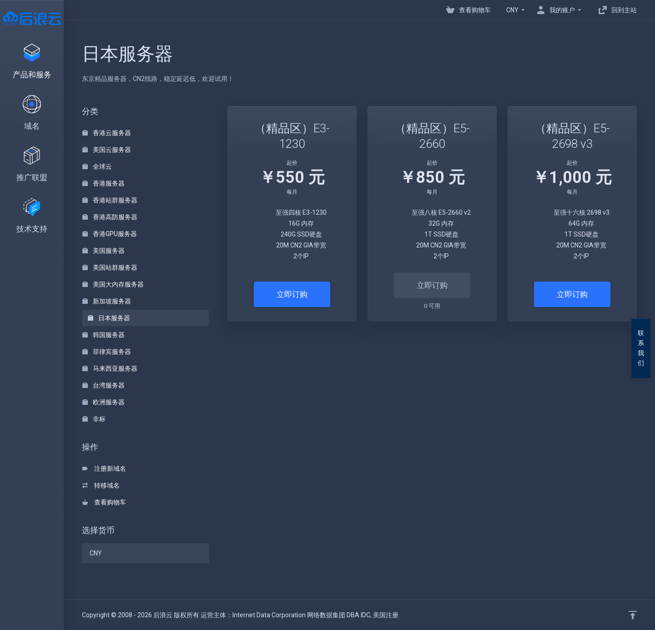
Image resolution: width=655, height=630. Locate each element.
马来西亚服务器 (109, 368)
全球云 (97, 166)
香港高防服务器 (109, 217)
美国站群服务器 (109, 267)
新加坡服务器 (106, 301)
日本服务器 (109, 318)
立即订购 (292, 294)
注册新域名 (104, 468)
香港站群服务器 (109, 200)
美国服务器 (103, 250)
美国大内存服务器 (113, 284)
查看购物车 (104, 502)
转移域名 (101, 485)
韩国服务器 (103, 334)
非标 (94, 419)
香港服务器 (103, 183)
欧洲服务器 (103, 402)
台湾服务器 (103, 385)
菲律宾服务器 (106, 351)
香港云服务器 (106, 132)
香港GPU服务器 (109, 233)
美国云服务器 (106, 149)
